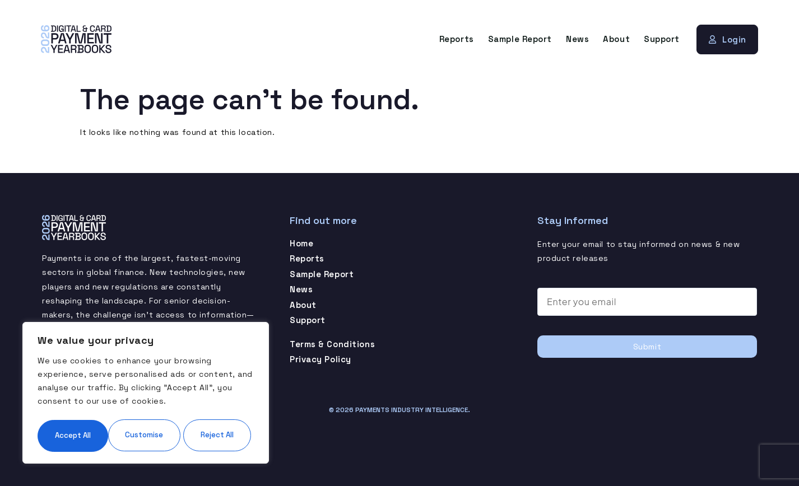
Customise (90, 401)
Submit (647, 346)
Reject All (198, 401)
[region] (145, 377)
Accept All (146, 435)
